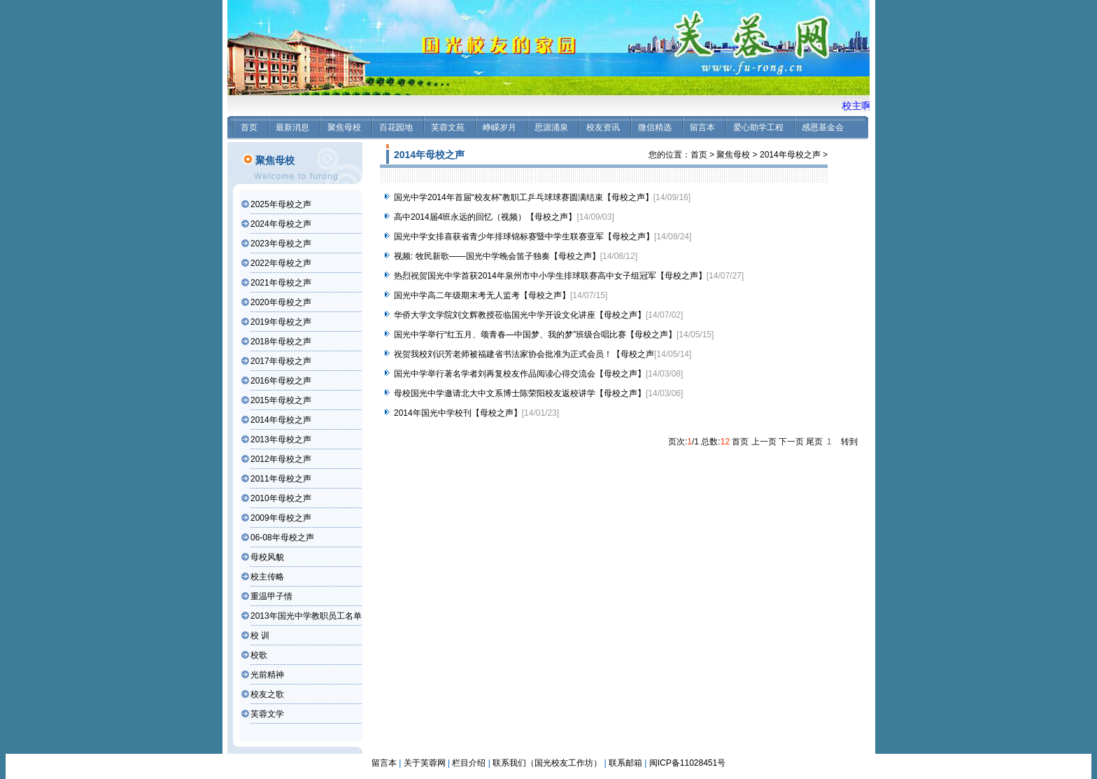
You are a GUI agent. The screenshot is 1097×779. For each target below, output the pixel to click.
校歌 (258, 655)
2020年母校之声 (280, 302)
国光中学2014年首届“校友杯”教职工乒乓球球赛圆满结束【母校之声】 (523, 197)
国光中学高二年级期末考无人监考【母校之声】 (482, 295)
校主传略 (267, 577)
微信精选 (655, 127)
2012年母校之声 (280, 459)
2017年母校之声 (280, 361)
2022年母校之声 (280, 263)
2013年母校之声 (280, 439)
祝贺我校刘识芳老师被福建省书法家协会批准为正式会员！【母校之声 (524, 354)
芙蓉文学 (267, 714)
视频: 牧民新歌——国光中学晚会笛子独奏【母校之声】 (497, 256)
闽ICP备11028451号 (687, 763)
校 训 (259, 635)
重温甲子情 (271, 596)
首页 (249, 127)
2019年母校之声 (280, 322)
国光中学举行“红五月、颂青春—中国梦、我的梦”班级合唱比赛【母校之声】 (535, 334)
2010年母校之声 (280, 498)
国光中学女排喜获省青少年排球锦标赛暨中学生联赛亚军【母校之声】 (524, 236)
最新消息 (292, 127)
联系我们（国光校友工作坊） (547, 763)
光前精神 (267, 675)
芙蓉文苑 (448, 127)
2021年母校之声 (280, 283)
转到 (849, 442)
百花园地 (396, 127)
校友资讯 (603, 127)
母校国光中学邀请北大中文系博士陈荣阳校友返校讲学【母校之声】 (520, 393)
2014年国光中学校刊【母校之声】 (458, 413)
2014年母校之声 (280, 420)
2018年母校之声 (280, 341)
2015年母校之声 (280, 400)
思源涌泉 (551, 127)
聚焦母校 (344, 127)
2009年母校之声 (280, 518)
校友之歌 (267, 694)
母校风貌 (267, 557)
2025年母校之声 (280, 204)
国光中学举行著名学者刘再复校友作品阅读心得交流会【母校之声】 (520, 374)
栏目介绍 (469, 763)
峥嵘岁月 (499, 127)
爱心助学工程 (758, 127)
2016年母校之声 (280, 381)
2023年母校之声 (280, 243)
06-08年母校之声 (282, 537)
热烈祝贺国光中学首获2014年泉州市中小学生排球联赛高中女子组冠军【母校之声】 (550, 276)
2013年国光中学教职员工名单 (306, 616)
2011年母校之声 (280, 479)
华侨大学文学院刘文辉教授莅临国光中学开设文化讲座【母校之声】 (520, 315)
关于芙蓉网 (425, 763)
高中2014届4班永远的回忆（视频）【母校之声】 (485, 217)
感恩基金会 (823, 127)
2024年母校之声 (280, 224)
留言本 (702, 127)
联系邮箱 (625, 763)
